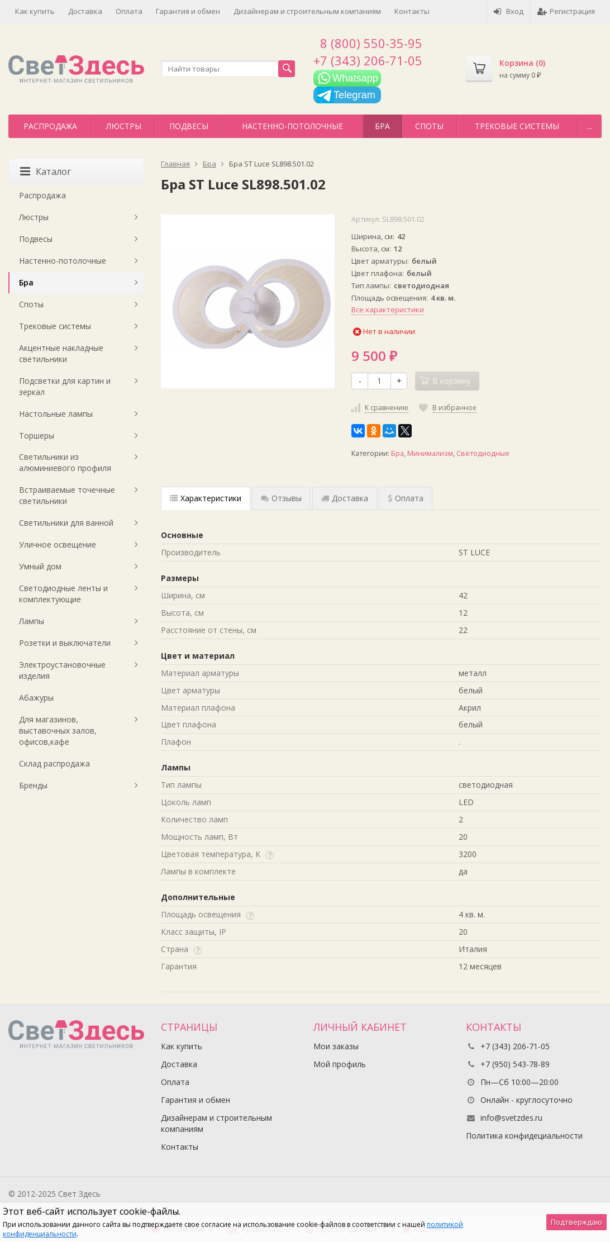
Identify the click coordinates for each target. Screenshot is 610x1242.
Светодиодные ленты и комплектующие (63, 594)
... (589, 126)
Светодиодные (482, 453)
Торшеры (36, 435)
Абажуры (36, 697)
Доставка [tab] (344, 498)
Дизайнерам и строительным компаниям (307, 11)
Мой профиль (339, 1064)
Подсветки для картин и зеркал (65, 386)
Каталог (45, 171)
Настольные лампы (56, 413)
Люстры (123, 126)
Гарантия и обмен (188, 11)
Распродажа (50, 126)
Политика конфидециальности (524, 1135)
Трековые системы (517, 126)
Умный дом (40, 566)
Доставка (85, 11)
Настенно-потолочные (292, 126)
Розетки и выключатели (65, 642)
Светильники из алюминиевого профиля (65, 462)
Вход (508, 11)
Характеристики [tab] (205, 498)
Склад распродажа (54, 763)
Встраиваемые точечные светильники (67, 495)
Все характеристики (387, 309)
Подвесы (188, 126)
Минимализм (430, 453)
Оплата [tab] (405, 498)
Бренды (33, 785)
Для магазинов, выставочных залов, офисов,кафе (58, 730)
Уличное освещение (57, 544)
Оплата (129, 11)
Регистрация (566, 11)
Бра (382, 126)
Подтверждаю (576, 1222)
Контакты (412, 11)
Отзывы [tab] (281, 498)
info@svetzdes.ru (511, 1117)
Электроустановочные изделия (62, 670)
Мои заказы (336, 1046)
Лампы (31, 621)
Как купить (35, 11)
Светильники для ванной (66, 522)
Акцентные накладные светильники (61, 353)
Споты (429, 126)
